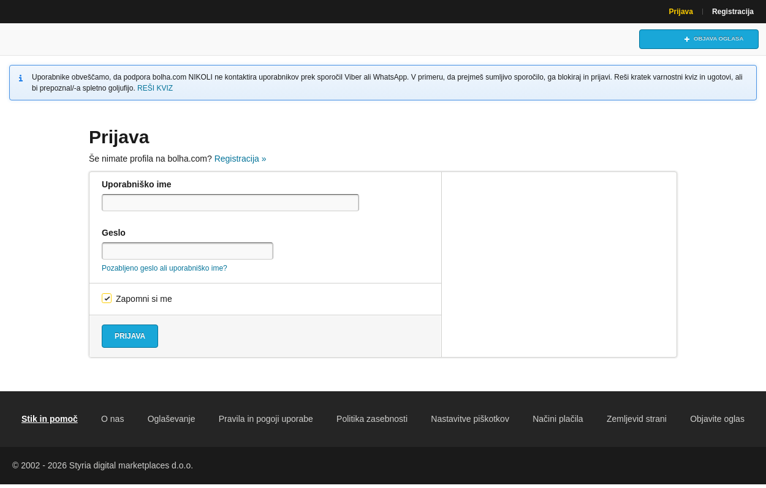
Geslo (114, 236)
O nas (112, 422)
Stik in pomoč (49, 422)
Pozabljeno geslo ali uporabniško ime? (164, 272)
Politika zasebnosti (372, 422)
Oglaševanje (171, 422)
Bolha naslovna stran (64, 41)
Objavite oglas (717, 422)
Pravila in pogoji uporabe (266, 422)
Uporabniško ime (137, 188)
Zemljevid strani (637, 422)
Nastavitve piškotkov (470, 422)
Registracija (733, 11)
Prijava (681, 11)
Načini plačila (558, 422)
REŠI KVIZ (155, 92)
